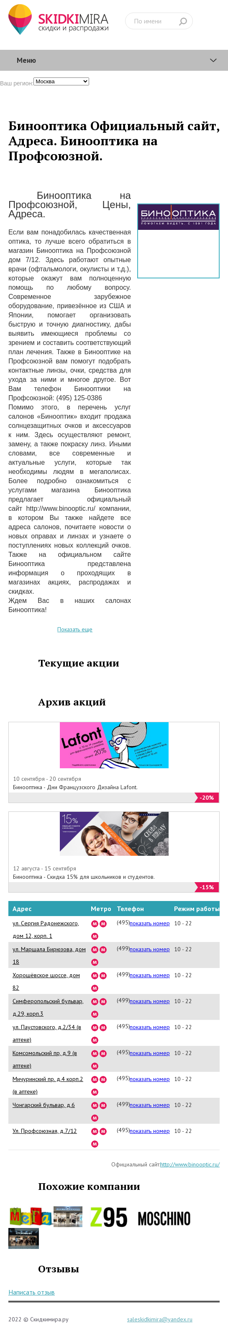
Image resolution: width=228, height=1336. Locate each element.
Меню (26, 60)
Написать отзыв (31, 1292)
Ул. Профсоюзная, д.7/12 (45, 1131)
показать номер (150, 923)
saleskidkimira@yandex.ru (159, 1319)
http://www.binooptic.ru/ (190, 1164)
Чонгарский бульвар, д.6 (44, 1105)
